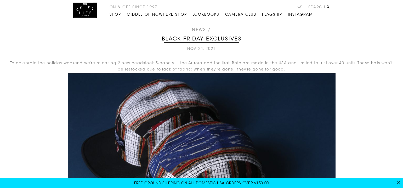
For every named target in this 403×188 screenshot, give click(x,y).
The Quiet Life (85, 10)
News (199, 30)
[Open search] (319, 8)
